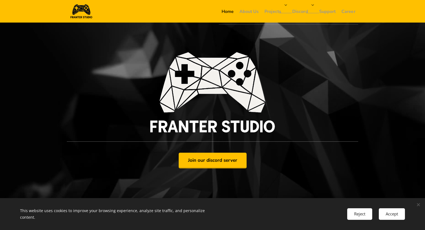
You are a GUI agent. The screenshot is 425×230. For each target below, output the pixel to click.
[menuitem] (200, 11)
